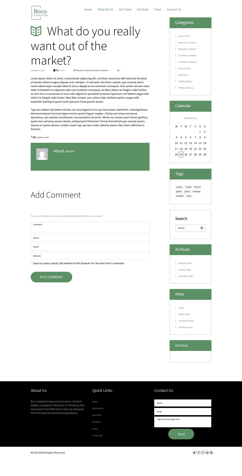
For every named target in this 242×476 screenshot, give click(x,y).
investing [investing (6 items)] (191, 198)
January (186, 279)
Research (184, 74)
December (187, 285)
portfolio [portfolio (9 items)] (181, 203)
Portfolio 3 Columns (190, 61)
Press (157, 9)
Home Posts (186, 36)
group (49, 137)
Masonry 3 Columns (115, 70)
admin (64, 70)
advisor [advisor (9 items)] (180, 187)
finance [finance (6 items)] (180, 193)
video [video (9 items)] (193, 203)
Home (88, 9)
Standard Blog (187, 81)
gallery (41, 137)
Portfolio (143, 9)
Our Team (125, 9)
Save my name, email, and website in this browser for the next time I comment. (79, 272)
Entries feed (186, 323)
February (187, 272)
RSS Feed (183, 355)
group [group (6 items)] (179, 198)
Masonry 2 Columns (91, 70)
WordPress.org (187, 336)
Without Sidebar (188, 87)
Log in (182, 317)
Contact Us (174, 9)
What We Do (105, 9)
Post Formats (187, 68)
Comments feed (188, 330)
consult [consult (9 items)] (192, 187)
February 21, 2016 (38, 70)
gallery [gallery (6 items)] (191, 193)
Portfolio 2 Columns (190, 55)
